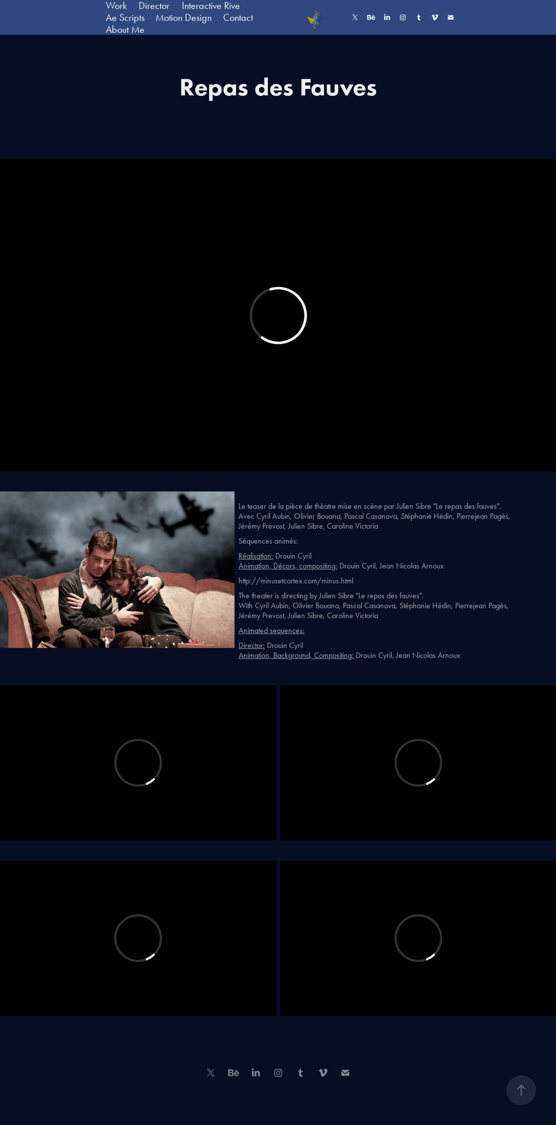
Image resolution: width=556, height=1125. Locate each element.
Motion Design (184, 17)
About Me (125, 29)
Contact (238, 17)
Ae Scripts (125, 17)
